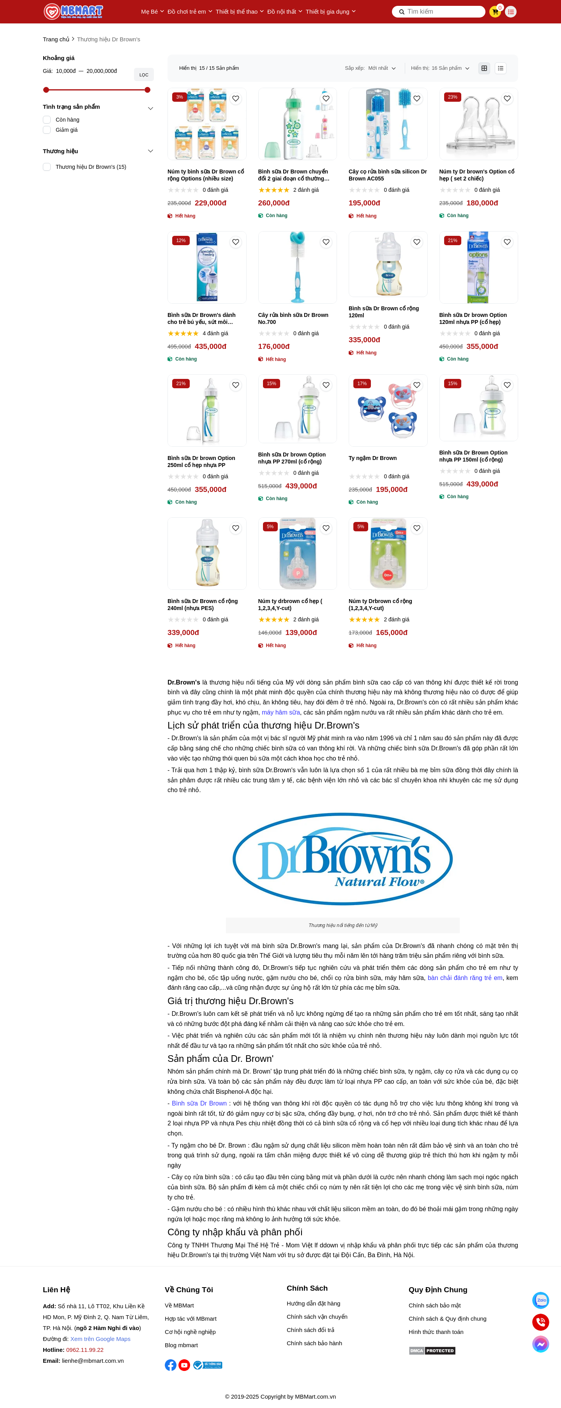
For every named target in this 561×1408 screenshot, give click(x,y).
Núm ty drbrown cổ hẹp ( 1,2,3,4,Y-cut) (290, 604)
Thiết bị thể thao (240, 11)
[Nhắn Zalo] (541, 1300)
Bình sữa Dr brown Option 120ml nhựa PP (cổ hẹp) (473, 318)
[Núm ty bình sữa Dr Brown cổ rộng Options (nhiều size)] (207, 124)
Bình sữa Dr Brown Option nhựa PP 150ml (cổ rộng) (473, 456)
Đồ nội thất (285, 11)
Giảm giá (67, 130)
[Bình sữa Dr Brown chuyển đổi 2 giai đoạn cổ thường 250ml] (298, 124)
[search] (438, 12)
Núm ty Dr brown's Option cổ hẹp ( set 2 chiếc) (477, 175)
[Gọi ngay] (541, 1322)
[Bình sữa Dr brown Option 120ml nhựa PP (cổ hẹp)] (479, 267)
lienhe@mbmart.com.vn (93, 1360)
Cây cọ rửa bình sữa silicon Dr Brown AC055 (388, 175)
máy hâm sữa (281, 712)
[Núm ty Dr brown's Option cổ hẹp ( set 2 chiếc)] (479, 124)
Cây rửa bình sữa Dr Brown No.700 (293, 318)
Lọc (143, 75)
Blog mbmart (181, 1345)
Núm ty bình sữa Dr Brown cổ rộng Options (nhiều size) (206, 175)
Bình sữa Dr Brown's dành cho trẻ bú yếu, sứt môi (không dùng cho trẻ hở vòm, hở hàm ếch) (205, 318)
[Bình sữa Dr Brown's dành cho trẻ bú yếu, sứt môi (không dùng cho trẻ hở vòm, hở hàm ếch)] (207, 267)
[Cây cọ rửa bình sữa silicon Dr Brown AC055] (388, 124)
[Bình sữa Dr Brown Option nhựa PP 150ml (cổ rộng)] (479, 408)
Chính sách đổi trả (310, 1330)
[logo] (74, 11)
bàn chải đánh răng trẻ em (465, 978)
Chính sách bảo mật (435, 1305)
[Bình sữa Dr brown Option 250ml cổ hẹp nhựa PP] (207, 410)
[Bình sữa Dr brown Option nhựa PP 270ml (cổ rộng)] (298, 409)
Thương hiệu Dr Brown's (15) (91, 167)
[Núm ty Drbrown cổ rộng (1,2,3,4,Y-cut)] (388, 553)
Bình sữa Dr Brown (199, 1103)
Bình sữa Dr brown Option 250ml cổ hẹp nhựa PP (201, 461)
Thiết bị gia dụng (331, 11)
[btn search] (402, 11)
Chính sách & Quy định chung (448, 1318)
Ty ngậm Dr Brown (373, 458)
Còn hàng (67, 120)
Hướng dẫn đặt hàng (313, 1303)
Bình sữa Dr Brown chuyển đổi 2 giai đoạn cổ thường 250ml (293, 175)
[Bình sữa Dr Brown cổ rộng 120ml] (388, 264)
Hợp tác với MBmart (191, 1318)
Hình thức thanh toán (436, 1331)
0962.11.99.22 (85, 1349)
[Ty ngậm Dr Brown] (388, 410)
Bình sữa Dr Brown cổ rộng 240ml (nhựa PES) (203, 604)
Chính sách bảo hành (314, 1343)
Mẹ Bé (152, 11)
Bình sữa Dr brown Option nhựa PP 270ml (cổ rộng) (292, 458)
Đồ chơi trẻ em (190, 11)
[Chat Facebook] (541, 1344)
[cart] (495, 11)
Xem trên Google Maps (101, 1338)
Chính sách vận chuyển (317, 1316)
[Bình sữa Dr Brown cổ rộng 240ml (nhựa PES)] (207, 553)
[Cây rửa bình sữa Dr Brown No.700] (298, 267)
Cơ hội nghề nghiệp (190, 1331)
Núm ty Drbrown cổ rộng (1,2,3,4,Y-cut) (380, 604)
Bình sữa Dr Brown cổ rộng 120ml (384, 311)
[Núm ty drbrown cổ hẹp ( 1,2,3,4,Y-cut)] (298, 553)
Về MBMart (179, 1305)
